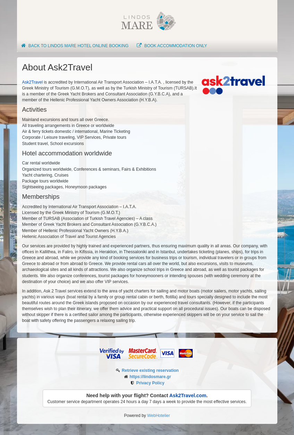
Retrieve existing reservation (150, 370)
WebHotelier (158, 415)
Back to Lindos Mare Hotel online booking (74, 45)
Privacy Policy (150, 383)
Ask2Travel (32, 82)
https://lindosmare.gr (150, 376)
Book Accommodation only (171, 45)
